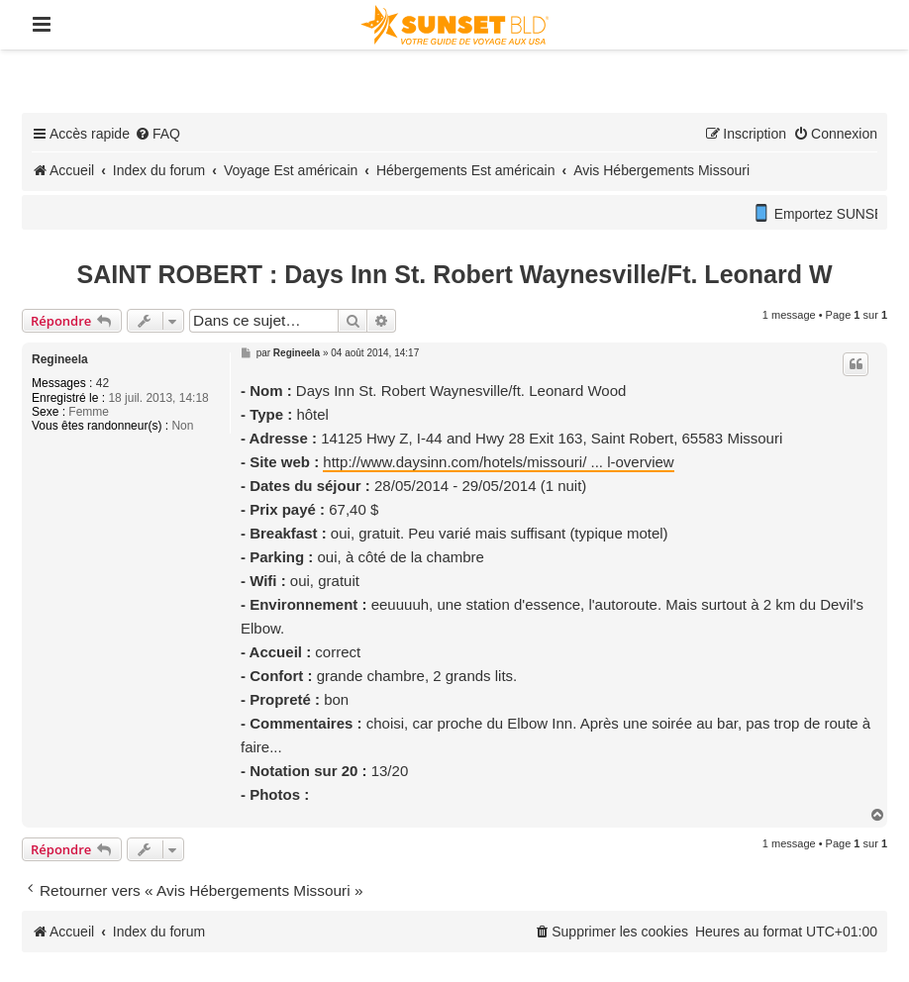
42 (102, 383)
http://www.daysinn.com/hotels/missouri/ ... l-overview (498, 461)
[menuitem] (157, 134)
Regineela (60, 359)
